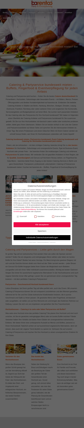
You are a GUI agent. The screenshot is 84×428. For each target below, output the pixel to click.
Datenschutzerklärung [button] (43, 242)
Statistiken (39, 216)
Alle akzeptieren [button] (42, 225)
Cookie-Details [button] (32, 242)
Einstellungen (18, 211)
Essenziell (22, 216)
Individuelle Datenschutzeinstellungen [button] (42, 237)
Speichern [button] (42, 231)
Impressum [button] (53, 242)
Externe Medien (59, 216)
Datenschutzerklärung (28, 209)
